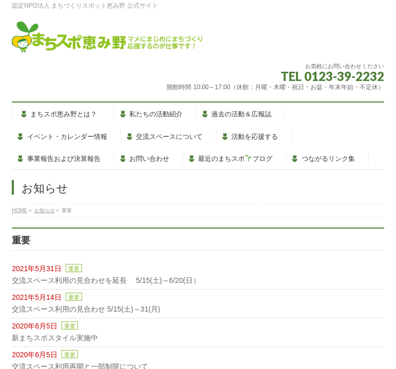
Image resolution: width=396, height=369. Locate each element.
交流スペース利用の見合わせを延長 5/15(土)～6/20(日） (106, 280)
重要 (74, 268)
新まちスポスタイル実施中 (55, 338)
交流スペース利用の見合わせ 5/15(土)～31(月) (86, 309)
